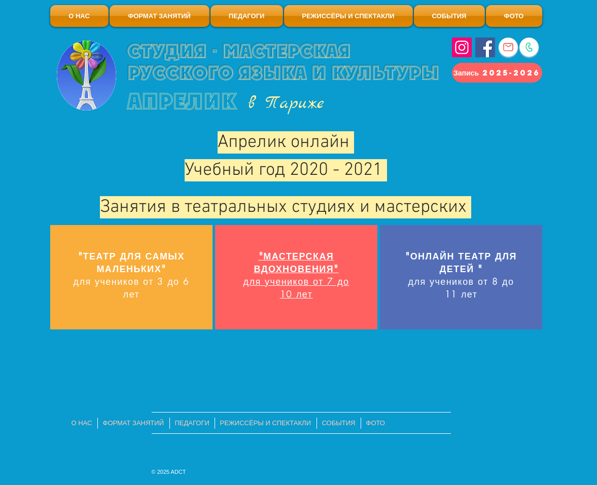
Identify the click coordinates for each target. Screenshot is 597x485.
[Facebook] (485, 47)
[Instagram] (462, 47)
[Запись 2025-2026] (497, 73)
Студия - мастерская (238, 51)
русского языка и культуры (283, 73)
